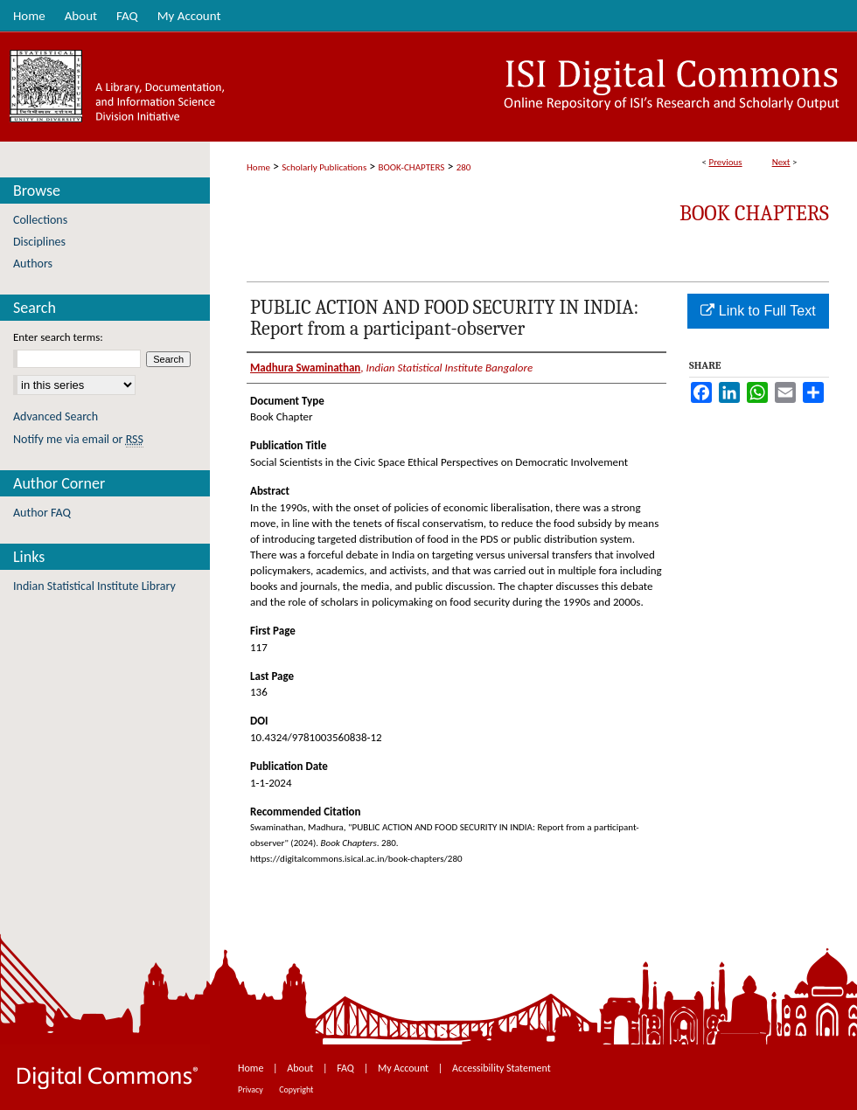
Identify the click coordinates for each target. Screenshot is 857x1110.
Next (781, 162)
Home (258, 167)
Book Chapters (754, 213)
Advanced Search (55, 416)
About (301, 1068)
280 (463, 167)
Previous (725, 162)
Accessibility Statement (501, 1068)
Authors (32, 263)
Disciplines (39, 241)
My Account (404, 1068)
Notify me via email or (78, 439)
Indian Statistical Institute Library (94, 586)
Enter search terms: (58, 336)
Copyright (296, 1089)
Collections (40, 219)
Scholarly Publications (324, 167)
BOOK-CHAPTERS (412, 167)
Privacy (251, 1089)
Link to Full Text (757, 310)
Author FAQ (42, 512)
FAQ (346, 1068)
